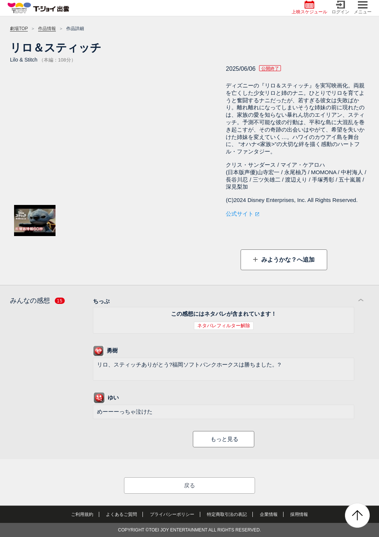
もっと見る (224, 439)
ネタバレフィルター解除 (223, 325)
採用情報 (299, 514)
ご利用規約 (82, 514)
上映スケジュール (309, 7)
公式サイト (240, 214)
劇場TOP (19, 28)
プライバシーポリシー (172, 514)
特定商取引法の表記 (227, 514)
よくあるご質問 (121, 514)
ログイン (340, 7)
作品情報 (47, 28)
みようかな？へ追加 (286, 259)
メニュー (363, 7)
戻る (189, 485)
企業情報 (269, 514)
